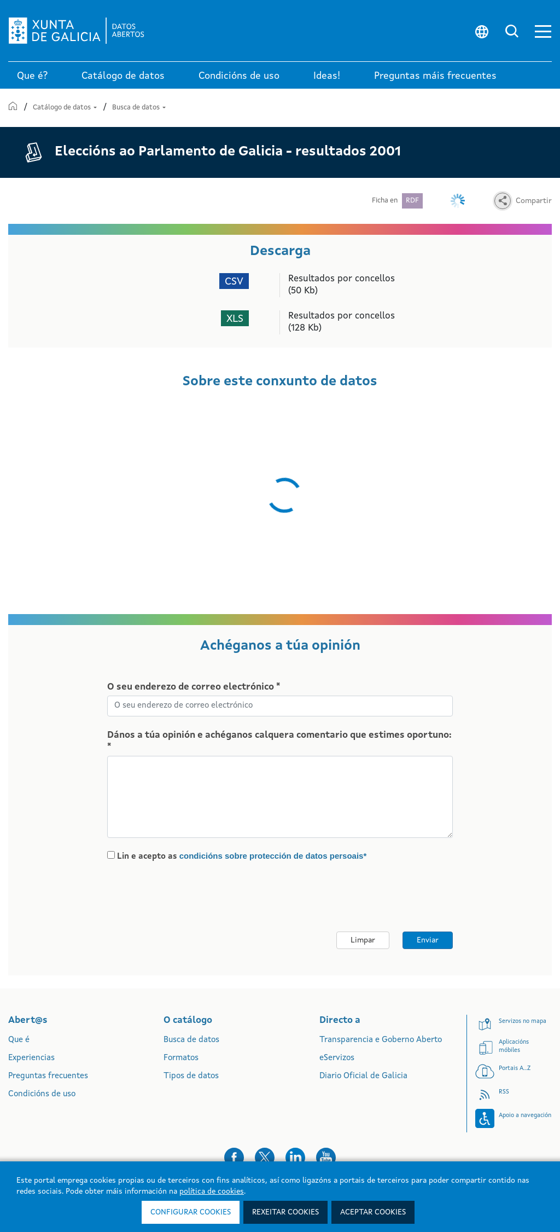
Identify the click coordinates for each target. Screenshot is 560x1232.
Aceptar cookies (373, 1212)
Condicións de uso (41, 1094)
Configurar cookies (190, 1212)
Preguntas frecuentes (48, 1076)
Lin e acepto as (242, 856)
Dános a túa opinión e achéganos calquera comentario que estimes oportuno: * (279, 741)
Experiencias (31, 1058)
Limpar (363, 940)
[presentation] (198, 897)
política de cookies (211, 1191)
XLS (234, 319)
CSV (234, 282)
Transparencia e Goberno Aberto (380, 1040)
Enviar (428, 940)
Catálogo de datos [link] (123, 76)
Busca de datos (139, 107)
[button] (543, 31)
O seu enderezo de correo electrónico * (193, 687)
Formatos (181, 1058)
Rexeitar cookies (285, 1212)
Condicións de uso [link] (239, 76)
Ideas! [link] (326, 76)
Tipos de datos (191, 1076)
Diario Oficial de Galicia (363, 1076)
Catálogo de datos (65, 107)
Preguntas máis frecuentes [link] (435, 76)
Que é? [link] (32, 76)
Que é (19, 1040)
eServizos (336, 1058)
